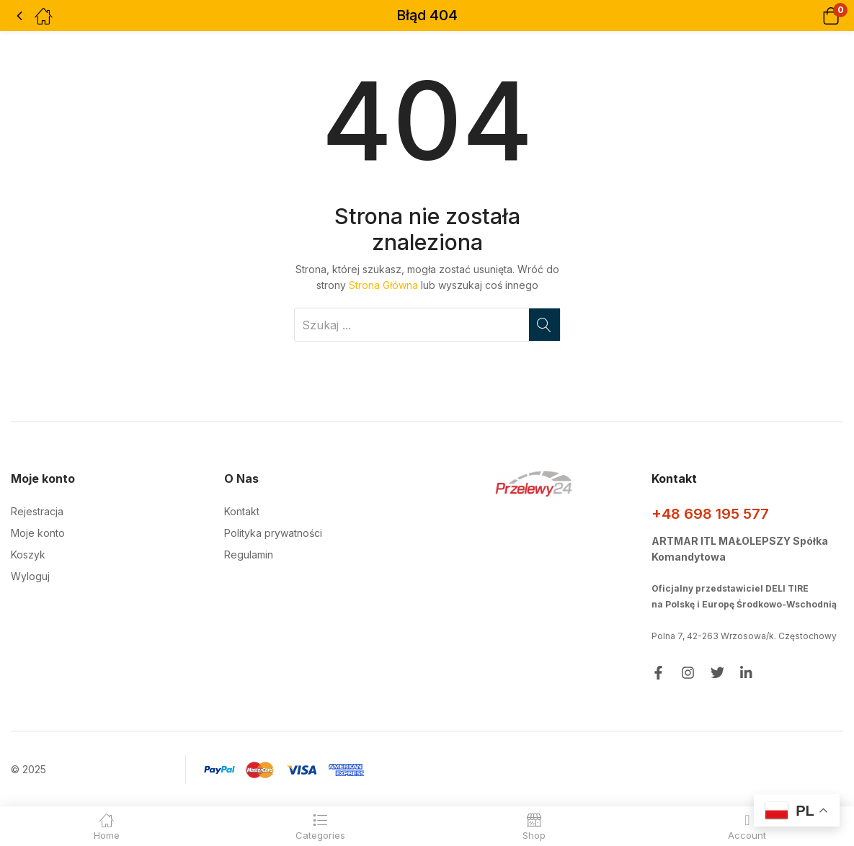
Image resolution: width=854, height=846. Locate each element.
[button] (813, 15)
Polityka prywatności (273, 533)
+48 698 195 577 (710, 513)
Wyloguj (30, 576)
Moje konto (38, 533)
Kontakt (241, 511)
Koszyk (28, 554)
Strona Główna (383, 285)
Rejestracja (37, 511)
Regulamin (248, 554)
